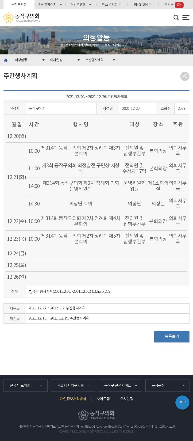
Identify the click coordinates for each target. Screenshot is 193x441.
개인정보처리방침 (73, 399)
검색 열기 (176, 17)
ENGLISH (141, 5)
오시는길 (126, 399)
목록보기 (172, 336)
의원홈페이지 (47, 5)
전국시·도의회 (20, 386)
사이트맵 (103, 399)
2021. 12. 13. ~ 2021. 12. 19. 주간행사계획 (58, 318)
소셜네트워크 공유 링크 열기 (184, 76)
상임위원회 (78, 5)
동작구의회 (19, 5)
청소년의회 (109, 5)
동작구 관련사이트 (117, 386)
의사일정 (56, 60)
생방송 (174, 5)
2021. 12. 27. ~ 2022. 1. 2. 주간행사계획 (56, 308)
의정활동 (21, 60)
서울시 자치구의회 (70, 386)
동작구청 (158, 386)
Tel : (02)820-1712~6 (90, 427)
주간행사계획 (94, 60)
